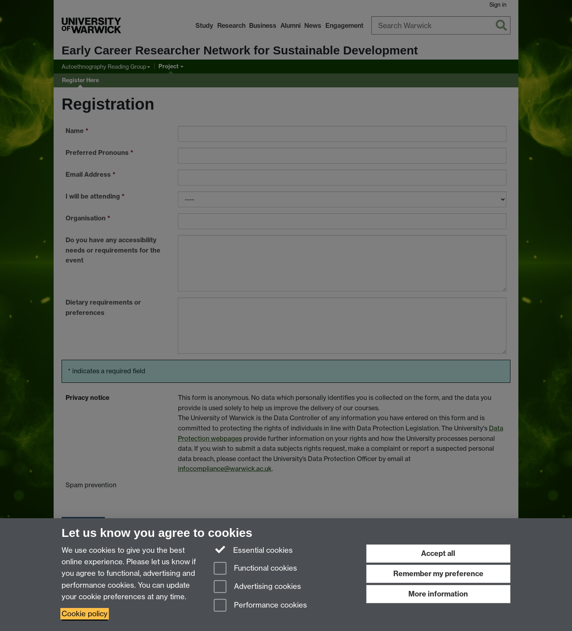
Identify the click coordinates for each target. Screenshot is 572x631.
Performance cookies (260, 605)
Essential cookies (253, 549)
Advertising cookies (257, 587)
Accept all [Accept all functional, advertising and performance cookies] (438, 553)
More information (438, 593)
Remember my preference (438, 573)
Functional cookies (255, 569)
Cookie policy (85, 613)
